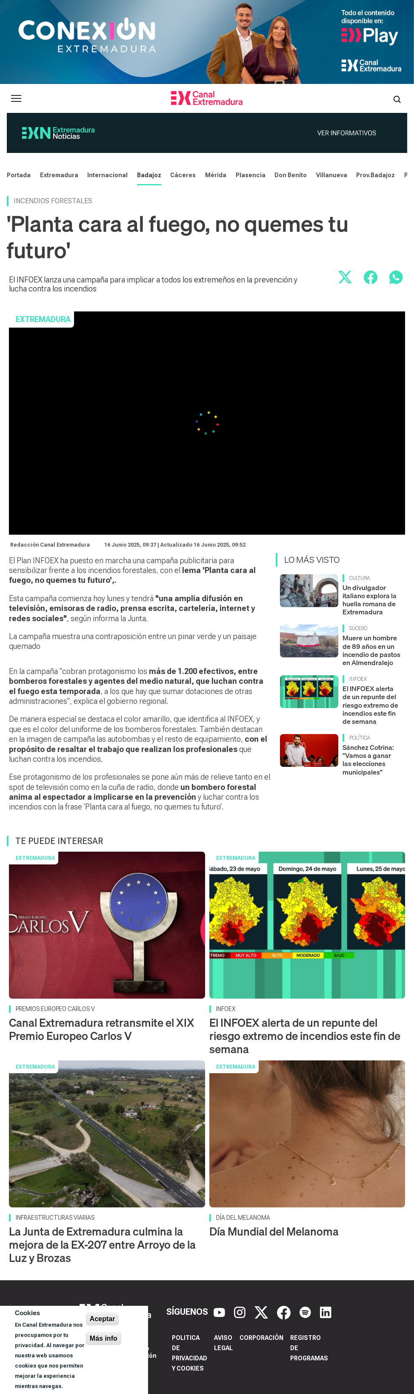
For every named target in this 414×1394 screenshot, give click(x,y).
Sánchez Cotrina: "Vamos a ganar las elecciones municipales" (368, 760)
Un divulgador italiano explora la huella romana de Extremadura (370, 600)
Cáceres (183, 175)
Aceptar (102, 1318)
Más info (103, 1338)
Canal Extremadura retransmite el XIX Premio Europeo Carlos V (101, 1029)
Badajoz (149, 175)
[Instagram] (241, 1312)
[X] (262, 1312)
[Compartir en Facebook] (371, 277)
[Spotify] (306, 1312)
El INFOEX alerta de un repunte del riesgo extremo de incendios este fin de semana (370, 705)
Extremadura (59, 175)
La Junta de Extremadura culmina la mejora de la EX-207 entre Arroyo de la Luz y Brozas (102, 1245)
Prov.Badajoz (375, 175)
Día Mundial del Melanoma (274, 1231)
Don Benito (290, 175)
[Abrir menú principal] (16, 98)
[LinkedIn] (325, 1312)
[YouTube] (220, 1312)
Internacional (107, 175)
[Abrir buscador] (397, 98)
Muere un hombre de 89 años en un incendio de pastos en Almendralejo (371, 650)
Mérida (215, 175)
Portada (19, 175)
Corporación (261, 1337)
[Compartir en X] (345, 277)
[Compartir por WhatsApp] (396, 277)
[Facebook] (285, 1312)
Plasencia (251, 175)
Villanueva (331, 175)
